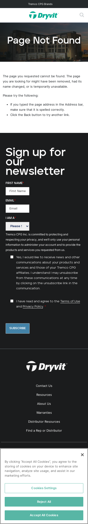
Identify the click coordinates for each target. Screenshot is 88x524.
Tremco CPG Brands (40, 4)
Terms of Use (70, 301)
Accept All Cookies (44, 515)
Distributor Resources (44, 421)
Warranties (44, 412)
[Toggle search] (82, 15)
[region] (44, 486)
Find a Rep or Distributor (44, 430)
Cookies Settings (44, 488)
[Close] (82, 455)
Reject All (44, 502)
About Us (44, 403)
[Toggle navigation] (44, 4)
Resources (44, 395)
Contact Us (44, 386)
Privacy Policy (33, 306)
